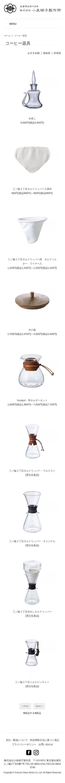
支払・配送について (17, 740)
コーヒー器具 (20, 35)
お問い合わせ (45, 744)
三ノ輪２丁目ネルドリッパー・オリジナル (32, 541)
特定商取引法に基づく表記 (44, 740)
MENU (10, 23)
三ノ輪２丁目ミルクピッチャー (32, 682)
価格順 (46, 53)
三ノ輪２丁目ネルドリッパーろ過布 (32, 189)
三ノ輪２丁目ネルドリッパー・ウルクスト (32, 470)
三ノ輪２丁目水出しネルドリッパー (32, 611)
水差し (32, 118)
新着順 (57, 53)
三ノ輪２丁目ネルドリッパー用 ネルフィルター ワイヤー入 (32, 261)
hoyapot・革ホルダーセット (32, 400)
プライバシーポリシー (24, 744)
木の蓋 (32, 329)
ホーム (7, 35)
